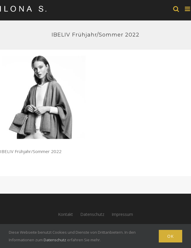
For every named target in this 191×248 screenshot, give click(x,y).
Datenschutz (92, 214)
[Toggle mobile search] (176, 9)
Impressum (122, 214)
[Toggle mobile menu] (188, 9)
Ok (170, 236)
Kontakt (65, 214)
